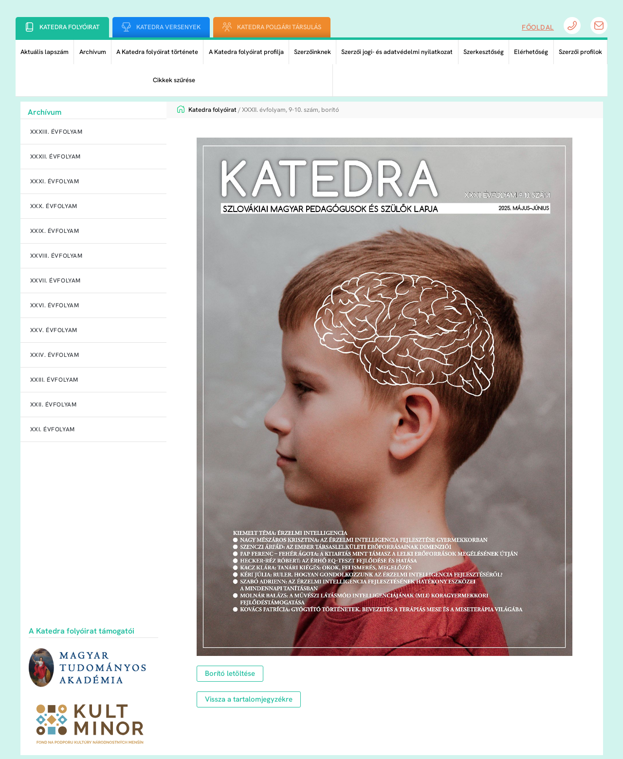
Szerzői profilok (580, 52)
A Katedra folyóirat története (157, 52)
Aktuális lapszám (44, 52)
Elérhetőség (531, 52)
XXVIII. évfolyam (56, 256)
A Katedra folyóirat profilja (246, 52)
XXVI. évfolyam (54, 305)
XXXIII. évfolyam (56, 132)
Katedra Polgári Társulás (279, 27)
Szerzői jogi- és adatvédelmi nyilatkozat (397, 52)
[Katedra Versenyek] (126, 27)
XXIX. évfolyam (54, 231)
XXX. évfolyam (53, 206)
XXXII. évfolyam (55, 156)
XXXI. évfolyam (54, 181)
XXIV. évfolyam (54, 355)
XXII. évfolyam (53, 404)
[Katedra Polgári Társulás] (227, 27)
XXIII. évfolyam (54, 380)
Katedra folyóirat (69, 27)
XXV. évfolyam (53, 330)
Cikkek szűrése (174, 80)
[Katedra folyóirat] (29, 27)
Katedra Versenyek (168, 27)
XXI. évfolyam (52, 429)
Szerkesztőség (483, 52)
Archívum (92, 52)
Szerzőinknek (312, 52)
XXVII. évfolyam (55, 280)
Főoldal (538, 27)
